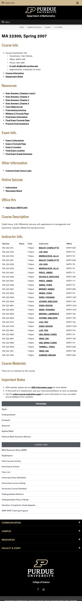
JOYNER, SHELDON (48, 301)
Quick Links (8, 2)
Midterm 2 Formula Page (17, 113)
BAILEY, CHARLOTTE (49, 247)
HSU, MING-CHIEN (48, 334)
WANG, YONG (45, 284)
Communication (41, 522)
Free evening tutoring (16, 110)
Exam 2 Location (13, 147)
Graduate (6, 420)
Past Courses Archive (11, 461)
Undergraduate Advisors (13, 494)
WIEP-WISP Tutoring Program (15, 510)
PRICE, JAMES (45, 272)
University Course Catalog (13, 483)
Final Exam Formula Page (18, 120)
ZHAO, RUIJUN (46, 305)
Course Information (15, 73)
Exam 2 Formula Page (16, 143)
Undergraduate (8, 414)
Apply (4, 409)
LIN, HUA (43, 251)
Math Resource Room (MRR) (14, 450)
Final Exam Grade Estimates (19, 153)
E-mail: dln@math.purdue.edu (24, 66)
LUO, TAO (43, 322)
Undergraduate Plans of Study (15, 499)
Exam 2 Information (15, 140)
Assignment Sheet (14, 76)
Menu (6, 22)
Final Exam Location (15, 150)
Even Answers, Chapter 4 (17, 100)
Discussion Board (14, 190)
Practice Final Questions (17, 123)
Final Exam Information (17, 116)
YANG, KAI (44, 338)
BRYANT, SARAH (46, 289)
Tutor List (6, 472)
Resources (41, 539)
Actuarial (6, 425)
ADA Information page (41, 387)
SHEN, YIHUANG (47, 297)
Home (22, 27)
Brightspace (7, 455)
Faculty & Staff (41, 548)
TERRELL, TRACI (47, 346)
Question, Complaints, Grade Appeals (18, 505)
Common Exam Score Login (19, 170)
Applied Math (8, 431)
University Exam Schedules (14, 477)
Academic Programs (34, 27)
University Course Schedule (14, 488)
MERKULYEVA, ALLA (49, 256)
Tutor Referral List (14, 106)
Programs (41, 403)
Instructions (11, 187)
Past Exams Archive (10, 466)
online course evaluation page (27, 394)
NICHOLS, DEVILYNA (49, 276)
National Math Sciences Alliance (16, 436)
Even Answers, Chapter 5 (17, 103)
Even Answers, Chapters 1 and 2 (20, 93)
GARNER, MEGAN (47, 355)
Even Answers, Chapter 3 (17, 96)
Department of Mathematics (41, 15)
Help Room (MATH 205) (16, 207)
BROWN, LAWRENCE (49, 313)
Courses (48, 27)
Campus (41, 531)
